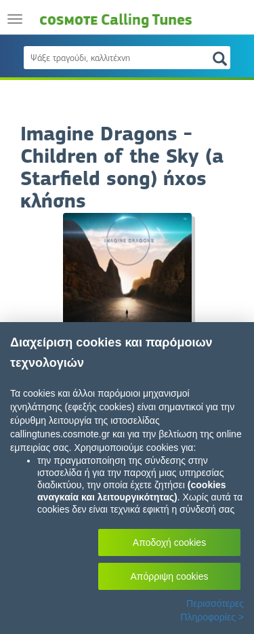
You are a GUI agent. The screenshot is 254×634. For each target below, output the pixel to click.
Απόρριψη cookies (170, 576)
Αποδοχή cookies (169, 542)
